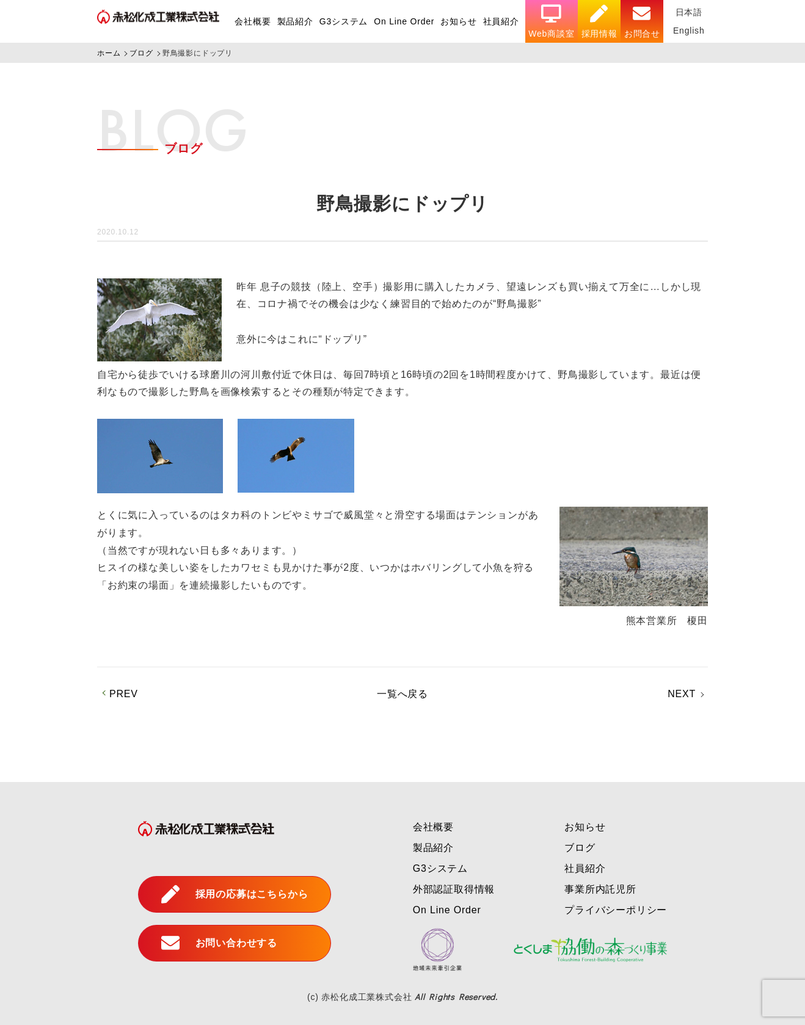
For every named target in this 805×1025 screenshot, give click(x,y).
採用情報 (599, 21)
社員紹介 (501, 21)
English (689, 30)
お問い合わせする (219, 943)
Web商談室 (551, 21)
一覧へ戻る (402, 694)
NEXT (682, 694)
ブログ (579, 847)
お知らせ (458, 21)
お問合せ (642, 21)
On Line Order (404, 21)
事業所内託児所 (600, 889)
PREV (123, 694)
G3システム (343, 21)
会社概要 (253, 21)
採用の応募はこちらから (234, 894)
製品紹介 (295, 21)
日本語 (689, 12)
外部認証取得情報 (454, 889)
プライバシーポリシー (615, 910)
